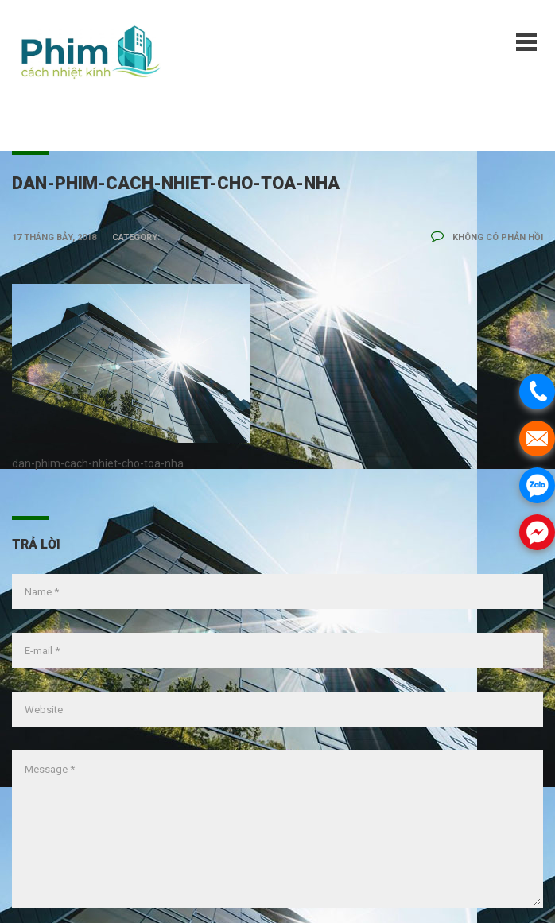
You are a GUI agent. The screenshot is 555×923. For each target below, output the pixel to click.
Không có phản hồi (487, 237)
